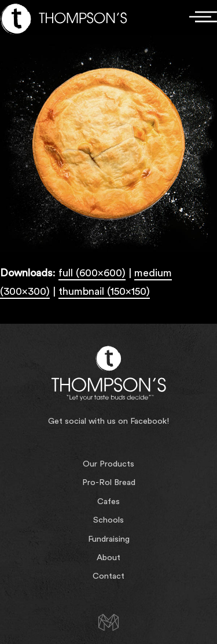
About (108, 557)
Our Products (108, 464)
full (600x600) (92, 273)
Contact (108, 576)
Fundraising (109, 539)
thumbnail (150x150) (104, 291)
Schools (108, 520)
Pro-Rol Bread (108, 482)
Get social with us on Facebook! (108, 421)
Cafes (108, 501)
